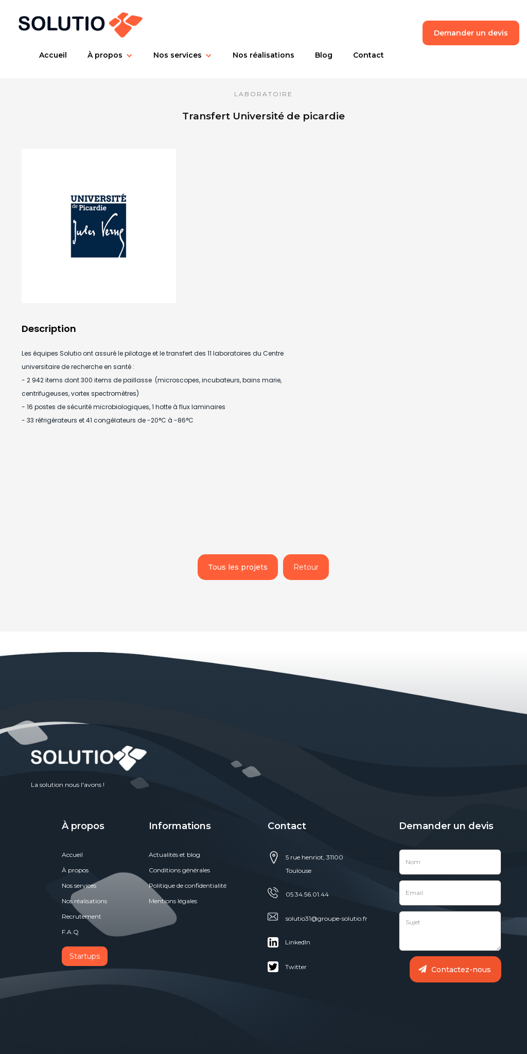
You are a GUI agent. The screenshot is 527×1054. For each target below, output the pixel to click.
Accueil (53, 55)
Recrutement (81, 916)
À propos (75, 870)
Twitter (296, 967)
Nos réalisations (263, 55)
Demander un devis (471, 33)
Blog (323, 55)
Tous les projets (238, 567)
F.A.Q (70, 932)
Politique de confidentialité (187, 885)
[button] (53, 55)
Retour (306, 567)
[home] (76, 22)
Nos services (177, 55)
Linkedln (297, 942)
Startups (84, 956)
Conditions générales (179, 870)
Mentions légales (173, 901)
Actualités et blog (174, 854)
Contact (368, 55)
